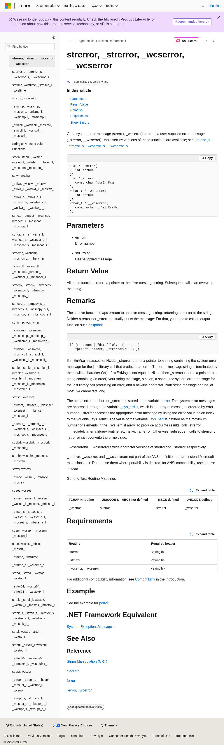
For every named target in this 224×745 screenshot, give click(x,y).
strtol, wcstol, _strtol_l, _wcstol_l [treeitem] (27, 634)
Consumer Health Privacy (126, 736)
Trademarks (183, 736)
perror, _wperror (79, 690)
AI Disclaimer (12, 736)
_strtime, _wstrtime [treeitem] (25, 557)
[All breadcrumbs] (71, 40)
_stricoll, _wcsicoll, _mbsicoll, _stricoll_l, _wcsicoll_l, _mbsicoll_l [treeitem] (32, 130)
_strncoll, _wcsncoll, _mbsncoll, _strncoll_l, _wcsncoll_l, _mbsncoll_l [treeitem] (29, 272)
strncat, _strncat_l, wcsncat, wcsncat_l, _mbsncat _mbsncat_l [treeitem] (31, 221)
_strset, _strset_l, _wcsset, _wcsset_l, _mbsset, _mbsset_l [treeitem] (33, 501)
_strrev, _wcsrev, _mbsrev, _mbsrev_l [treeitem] (30, 479)
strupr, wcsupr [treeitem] (21, 671)
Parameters (78, 98)
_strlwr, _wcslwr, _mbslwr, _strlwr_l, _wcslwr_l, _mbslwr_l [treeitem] (33, 186)
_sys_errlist (129, 407)
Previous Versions (39, 736)
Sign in (214, 5)
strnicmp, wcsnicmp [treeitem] (25, 322)
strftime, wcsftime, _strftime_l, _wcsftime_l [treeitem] (32, 87)
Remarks (76, 110)
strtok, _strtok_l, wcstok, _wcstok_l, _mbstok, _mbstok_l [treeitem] (33, 602)
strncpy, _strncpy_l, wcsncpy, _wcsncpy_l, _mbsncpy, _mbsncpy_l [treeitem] (32, 290)
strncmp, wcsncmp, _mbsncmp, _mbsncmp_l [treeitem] (29, 255)
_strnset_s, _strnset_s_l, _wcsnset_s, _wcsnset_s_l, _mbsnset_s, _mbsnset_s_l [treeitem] (30, 429)
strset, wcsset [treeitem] (21, 490)
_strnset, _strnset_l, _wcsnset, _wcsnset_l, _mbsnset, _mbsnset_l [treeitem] (32, 410)
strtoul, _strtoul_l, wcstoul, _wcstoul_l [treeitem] (29, 647)
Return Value (79, 104)
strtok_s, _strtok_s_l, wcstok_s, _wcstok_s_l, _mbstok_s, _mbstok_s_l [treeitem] (33, 618)
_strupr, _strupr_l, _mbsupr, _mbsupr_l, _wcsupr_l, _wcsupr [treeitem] (30, 685)
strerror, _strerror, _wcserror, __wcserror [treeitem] (33, 61)
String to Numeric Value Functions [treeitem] (28, 146)
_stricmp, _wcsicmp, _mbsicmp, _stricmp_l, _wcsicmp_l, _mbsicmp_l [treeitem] (29, 112)
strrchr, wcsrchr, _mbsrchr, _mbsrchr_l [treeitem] (30, 458)
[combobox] (30, 46)
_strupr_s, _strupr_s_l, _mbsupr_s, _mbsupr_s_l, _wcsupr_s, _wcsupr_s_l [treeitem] (29, 703)
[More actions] (213, 40)
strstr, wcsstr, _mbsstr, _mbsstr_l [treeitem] (27, 546)
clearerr (73, 671)
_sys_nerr (156, 419)
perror (103, 603)
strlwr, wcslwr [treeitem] (21, 175)
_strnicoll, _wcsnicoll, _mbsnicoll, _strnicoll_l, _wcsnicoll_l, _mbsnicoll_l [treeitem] (29, 354)
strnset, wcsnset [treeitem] (23, 397)
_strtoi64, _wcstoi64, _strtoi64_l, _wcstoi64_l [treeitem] (28, 589)
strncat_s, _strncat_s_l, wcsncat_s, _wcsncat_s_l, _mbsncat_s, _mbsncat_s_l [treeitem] (30, 240)
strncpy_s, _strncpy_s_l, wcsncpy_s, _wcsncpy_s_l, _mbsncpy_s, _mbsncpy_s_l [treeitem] (31, 309)
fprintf (97, 325)
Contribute (78, 736)
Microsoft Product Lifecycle (127, 19)
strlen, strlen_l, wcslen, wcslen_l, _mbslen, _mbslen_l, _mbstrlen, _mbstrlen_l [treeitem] (33, 162)
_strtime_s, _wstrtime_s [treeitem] (28, 565)
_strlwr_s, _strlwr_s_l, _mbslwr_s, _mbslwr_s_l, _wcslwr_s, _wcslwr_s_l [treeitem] (29, 202)
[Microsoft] (8, 6)
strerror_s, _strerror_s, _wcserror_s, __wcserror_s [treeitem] (30, 74)
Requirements (79, 116)
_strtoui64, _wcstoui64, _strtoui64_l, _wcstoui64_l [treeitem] (29, 661)
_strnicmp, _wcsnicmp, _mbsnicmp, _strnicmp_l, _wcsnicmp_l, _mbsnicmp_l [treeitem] (30, 336)
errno (166, 401)
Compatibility (145, 579)
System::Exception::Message (89, 627)
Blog (60, 736)
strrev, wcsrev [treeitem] (21, 469)
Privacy (96, 736)
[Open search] (203, 6)
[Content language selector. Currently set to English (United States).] (25, 725)
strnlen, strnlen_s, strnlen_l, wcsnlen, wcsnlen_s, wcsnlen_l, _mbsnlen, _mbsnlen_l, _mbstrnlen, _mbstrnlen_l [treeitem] (31, 378)
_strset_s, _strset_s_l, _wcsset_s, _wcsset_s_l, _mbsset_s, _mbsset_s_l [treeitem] (29, 517)
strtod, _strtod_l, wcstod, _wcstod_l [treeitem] (29, 575)
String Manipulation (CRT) (87, 661)
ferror (71, 681)
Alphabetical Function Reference (101, 41)
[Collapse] (53, 38)
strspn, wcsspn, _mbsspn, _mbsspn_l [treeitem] (29, 533)
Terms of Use (161, 736)
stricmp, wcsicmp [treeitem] (24, 98)
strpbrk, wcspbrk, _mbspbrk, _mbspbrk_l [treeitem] (31, 445)
